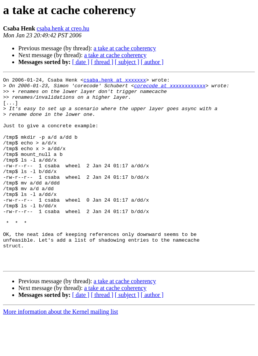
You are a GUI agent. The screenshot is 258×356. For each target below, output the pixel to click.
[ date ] (80, 62)
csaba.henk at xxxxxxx (115, 80)
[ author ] (152, 62)
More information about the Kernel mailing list (60, 349)
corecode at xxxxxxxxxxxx (169, 87)
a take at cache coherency (125, 48)
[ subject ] (127, 62)
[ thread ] (102, 62)
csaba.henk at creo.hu (63, 28)
